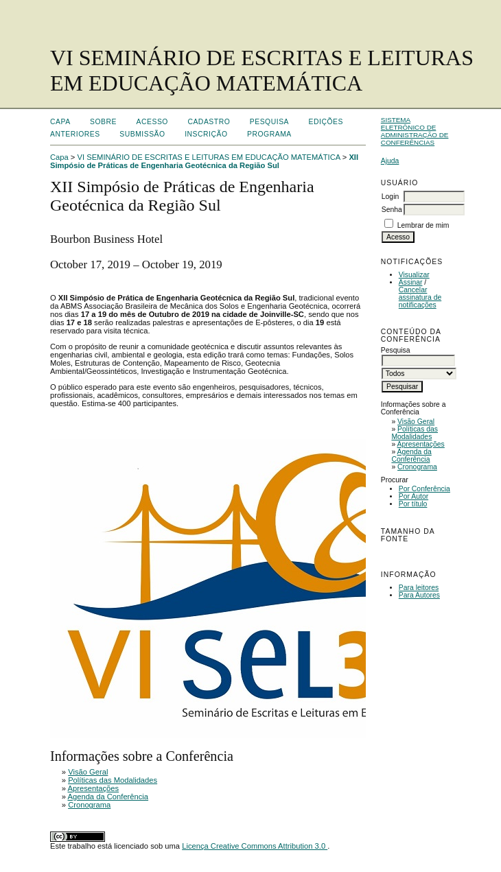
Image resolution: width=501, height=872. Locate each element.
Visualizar (414, 275)
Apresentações (421, 444)
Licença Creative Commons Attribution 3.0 (254, 846)
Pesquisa (269, 122)
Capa (60, 122)
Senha (392, 209)
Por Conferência (424, 489)
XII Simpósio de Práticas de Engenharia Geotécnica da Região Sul (204, 161)
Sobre (103, 122)
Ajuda (390, 161)
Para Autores (419, 595)
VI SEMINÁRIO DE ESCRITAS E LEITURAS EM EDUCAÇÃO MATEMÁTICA (209, 157)
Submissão (142, 134)
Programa (269, 134)
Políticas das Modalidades (414, 432)
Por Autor (413, 496)
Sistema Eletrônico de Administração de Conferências (415, 131)
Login (390, 196)
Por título (413, 504)
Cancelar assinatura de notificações (420, 297)
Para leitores (419, 587)
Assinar (411, 282)
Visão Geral (415, 421)
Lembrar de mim (423, 225)
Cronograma (417, 467)
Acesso (152, 122)
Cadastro (208, 122)
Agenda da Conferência (411, 455)
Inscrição (206, 134)
